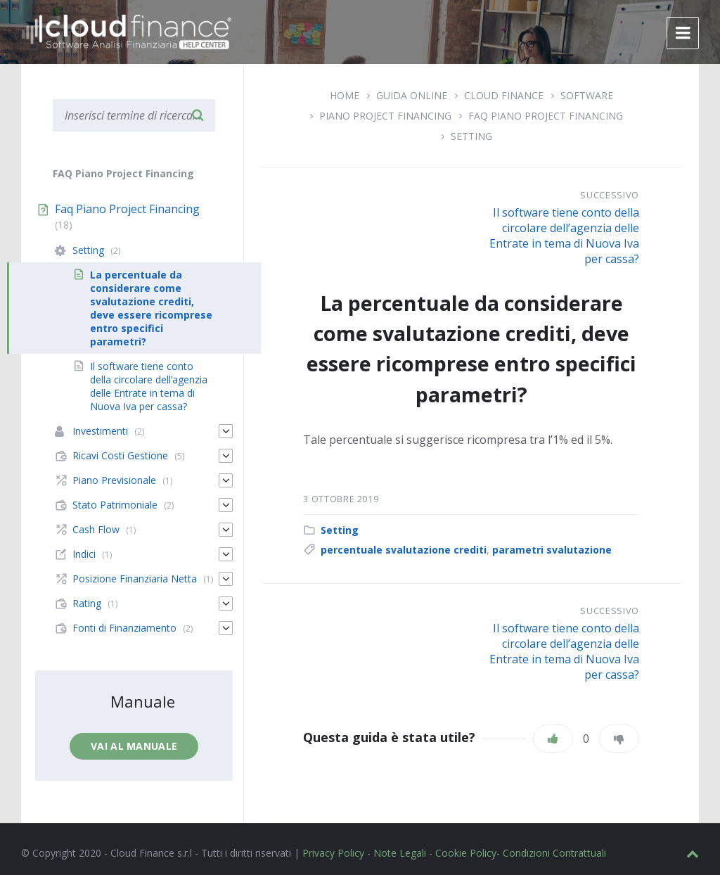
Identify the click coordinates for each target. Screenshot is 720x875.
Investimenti (100, 431)
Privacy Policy (333, 853)
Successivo (609, 195)
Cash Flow (96, 529)
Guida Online (411, 95)
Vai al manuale (134, 746)
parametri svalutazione (552, 549)
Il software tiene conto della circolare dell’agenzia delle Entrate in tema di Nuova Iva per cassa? (564, 236)
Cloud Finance (504, 95)
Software (586, 95)
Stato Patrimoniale (115, 504)
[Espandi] (226, 431)
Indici (84, 554)
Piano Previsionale (114, 480)
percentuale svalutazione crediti (404, 549)
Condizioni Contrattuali (554, 853)
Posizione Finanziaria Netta (134, 578)
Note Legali (399, 853)
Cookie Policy (465, 853)
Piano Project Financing (385, 115)
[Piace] (553, 738)
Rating (86, 603)
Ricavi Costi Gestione (120, 455)
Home (344, 95)
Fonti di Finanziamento (124, 627)
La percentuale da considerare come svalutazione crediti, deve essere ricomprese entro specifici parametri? (151, 308)
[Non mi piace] (619, 738)
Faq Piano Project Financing (545, 115)
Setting (471, 136)
